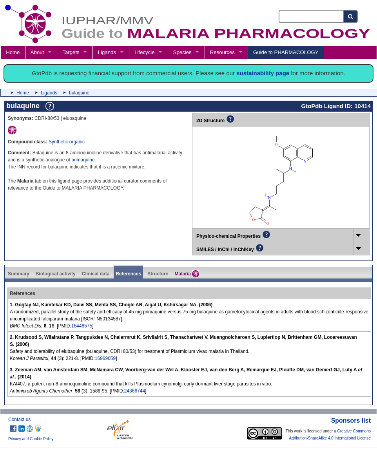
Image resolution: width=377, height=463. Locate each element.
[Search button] (351, 16)
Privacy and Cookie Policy (31, 439)
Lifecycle (144, 52)
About (37, 52)
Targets (70, 52)
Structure (157, 274)
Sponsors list (351, 420)
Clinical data (96, 274)
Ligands (107, 52)
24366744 (134, 391)
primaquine (82, 160)
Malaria (186, 273)
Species (182, 52)
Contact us (19, 419)
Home (13, 52)
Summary (18, 274)
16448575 (81, 326)
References (128, 274)
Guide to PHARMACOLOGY (285, 52)
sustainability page (262, 73)
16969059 (105, 358)
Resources (222, 52)
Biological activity (56, 274)
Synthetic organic (67, 142)
